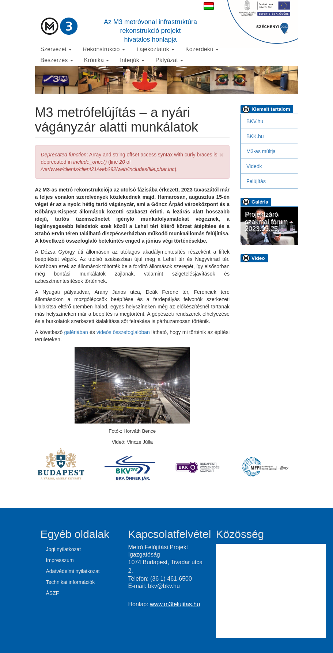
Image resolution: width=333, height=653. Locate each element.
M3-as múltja (261, 151)
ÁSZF (52, 593)
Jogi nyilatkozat (63, 549)
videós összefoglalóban (123, 332)
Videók (254, 166)
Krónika (96, 60)
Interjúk (132, 60)
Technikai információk (70, 582)
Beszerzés (57, 60)
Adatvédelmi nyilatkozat (73, 571)
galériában (76, 332)
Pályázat (169, 60)
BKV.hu (254, 121)
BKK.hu (255, 136)
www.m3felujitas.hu (175, 604)
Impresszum (60, 560)
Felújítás (256, 181)
